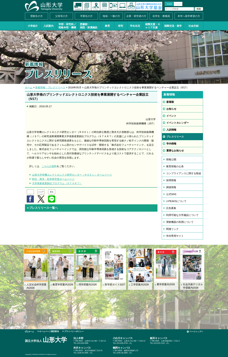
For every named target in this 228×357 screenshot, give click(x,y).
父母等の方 (61, 16)
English (178, 4)
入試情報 (171, 129)
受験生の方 (36, 16)
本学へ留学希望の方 (189, 16)
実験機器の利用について (180, 222)
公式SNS (171, 194)
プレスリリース (175, 136)
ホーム (28, 87)
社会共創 (193, 25)
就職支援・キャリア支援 (152, 26)
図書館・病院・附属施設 (88, 26)
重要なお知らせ (175, 150)
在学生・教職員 (161, 16)
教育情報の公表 (175, 166)
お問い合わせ (113, 6)
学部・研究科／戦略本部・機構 (67, 26)
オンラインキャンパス (122, 6)
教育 (107, 25)
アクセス (95, 6)
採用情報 (171, 180)
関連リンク (172, 228)
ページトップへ (196, 331)
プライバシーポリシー (74, 331)
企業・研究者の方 (136, 16)
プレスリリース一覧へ (42, 207)
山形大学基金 (149, 6)
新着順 (170, 101)
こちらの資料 (49, 166)
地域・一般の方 (111, 16)
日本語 (169, 4)
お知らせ (171, 108)
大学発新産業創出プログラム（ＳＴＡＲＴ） (57, 183)
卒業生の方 (86, 16)
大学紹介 (33, 25)
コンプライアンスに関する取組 (183, 173)
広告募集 (171, 208)
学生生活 (135, 25)
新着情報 (77, 6)
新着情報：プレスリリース (50, 87)
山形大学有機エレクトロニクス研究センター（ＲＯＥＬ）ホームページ (72, 174)
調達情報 (171, 187)
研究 (120, 25)
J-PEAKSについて (176, 201)
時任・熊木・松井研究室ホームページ (53, 179)
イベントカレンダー (104, 6)
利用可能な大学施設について (182, 215)
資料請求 (86, 6)
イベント (171, 115)
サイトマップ (131, 6)
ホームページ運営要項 (49, 331)
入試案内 (48, 25)
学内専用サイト (175, 235)
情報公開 (171, 159)
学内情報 (171, 143)
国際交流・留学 (173, 25)
